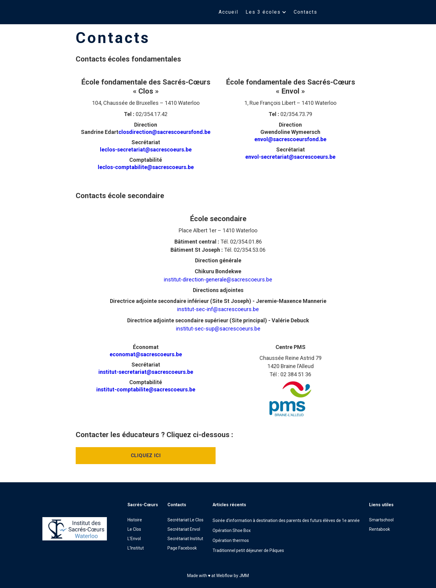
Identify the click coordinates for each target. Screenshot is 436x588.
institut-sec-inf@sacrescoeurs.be (218, 309)
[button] (266, 12)
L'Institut (135, 548)
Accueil (228, 12)
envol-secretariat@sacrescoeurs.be (290, 157)
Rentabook (379, 529)
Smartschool (381, 519)
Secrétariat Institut (185, 538)
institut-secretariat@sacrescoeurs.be (145, 372)
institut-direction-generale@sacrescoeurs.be (218, 279)
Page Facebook (182, 548)
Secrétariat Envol (183, 529)
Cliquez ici (146, 455)
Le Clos (134, 529)
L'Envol (134, 538)
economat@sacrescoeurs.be (146, 354)
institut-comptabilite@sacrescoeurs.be (145, 389)
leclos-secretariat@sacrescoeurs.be (146, 149)
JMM (244, 575)
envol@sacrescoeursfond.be (290, 139)
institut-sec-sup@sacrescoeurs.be (218, 328)
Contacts (305, 12)
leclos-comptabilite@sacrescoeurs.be (146, 167)
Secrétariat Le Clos (185, 519)
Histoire (134, 519)
